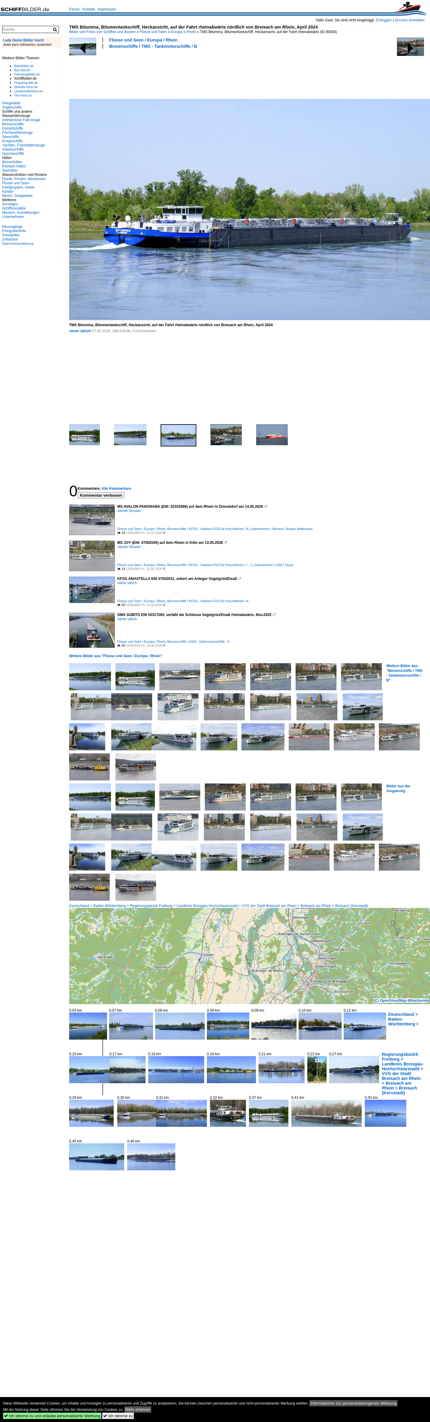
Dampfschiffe (12, 128)
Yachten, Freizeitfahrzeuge (23, 145)
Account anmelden (409, 20)
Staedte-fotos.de (26, 87)
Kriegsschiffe (12, 141)
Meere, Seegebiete (17, 196)
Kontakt (89, 9)
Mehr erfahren (138, 1409)
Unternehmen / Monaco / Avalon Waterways (281, 529)
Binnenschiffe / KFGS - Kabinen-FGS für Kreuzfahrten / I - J (209, 565)
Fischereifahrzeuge (17, 132)
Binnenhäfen (12, 162)
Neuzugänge (12, 227)
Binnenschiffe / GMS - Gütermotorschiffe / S (198, 641)
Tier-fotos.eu (23, 95)
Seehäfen (9, 170)
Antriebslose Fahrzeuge (21, 120)
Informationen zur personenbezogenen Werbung (353, 1403)
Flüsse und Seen (153, 32)
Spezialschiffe (13, 154)
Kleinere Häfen (14, 166)
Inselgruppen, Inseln (18, 187)
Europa (177, 32)
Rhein (191, 32)
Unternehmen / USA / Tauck (273, 565)
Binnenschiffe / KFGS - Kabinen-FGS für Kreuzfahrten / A (208, 529)
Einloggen (384, 20)
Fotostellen (11, 235)
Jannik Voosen (129, 511)
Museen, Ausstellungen (20, 212)
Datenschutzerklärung (17, 243)
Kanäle (7, 191)
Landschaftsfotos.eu (28, 91)
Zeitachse (10, 239)
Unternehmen (13, 217)
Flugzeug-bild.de (26, 82)
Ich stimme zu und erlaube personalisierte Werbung (52, 1416)
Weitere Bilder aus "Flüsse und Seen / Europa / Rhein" (115, 656)
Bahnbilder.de (24, 66)
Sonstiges (10, 204)
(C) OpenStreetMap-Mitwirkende (401, 1000)
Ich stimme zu (118, 1416)
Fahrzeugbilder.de (27, 74)
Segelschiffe (12, 107)
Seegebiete (11, 103)
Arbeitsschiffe (13, 149)
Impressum (106, 9)
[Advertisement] (178, 73)
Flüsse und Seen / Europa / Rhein (143, 40)
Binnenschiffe (13, 124)
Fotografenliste (14, 231)
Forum (74, 9)
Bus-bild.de (22, 70)
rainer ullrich (80, 331)
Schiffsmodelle (14, 208)
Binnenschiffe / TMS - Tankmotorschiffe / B (153, 46)
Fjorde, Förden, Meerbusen (24, 179)
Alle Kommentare (116, 488)
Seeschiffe (10, 137)
